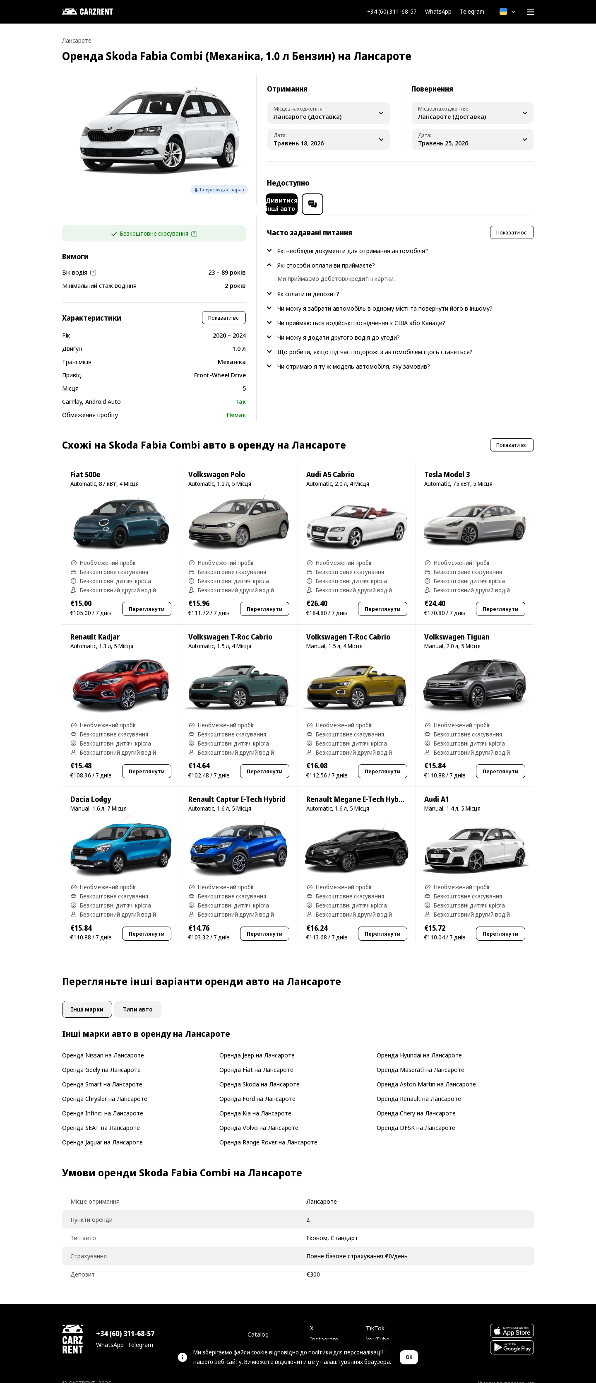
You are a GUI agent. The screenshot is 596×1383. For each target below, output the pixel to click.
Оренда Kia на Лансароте (255, 1102)
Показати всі (224, 307)
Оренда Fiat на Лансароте (256, 1059)
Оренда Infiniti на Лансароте (102, 1102)
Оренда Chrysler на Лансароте (104, 1088)
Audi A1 (436, 788)
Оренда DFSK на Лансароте (416, 1117)
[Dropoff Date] (473, 139)
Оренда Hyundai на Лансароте (419, 1044)
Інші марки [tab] (87, 998)
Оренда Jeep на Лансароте (257, 1044)
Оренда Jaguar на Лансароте (102, 1131)
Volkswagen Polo (216, 463)
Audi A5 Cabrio (330, 463)
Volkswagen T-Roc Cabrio (230, 626)
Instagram (324, 1328)
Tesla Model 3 (447, 463)
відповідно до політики (300, 1352)
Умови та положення (506, 1372)
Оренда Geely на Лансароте (101, 1059)
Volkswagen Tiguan (457, 626)
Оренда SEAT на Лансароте (101, 1117)
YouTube (377, 1328)
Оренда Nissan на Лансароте (103, 1044)
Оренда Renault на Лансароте (419, 1088)
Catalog (258, 1323)
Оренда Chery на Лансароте (416, 1102)
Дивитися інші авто (459, 183)
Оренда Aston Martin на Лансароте (426, 1073)
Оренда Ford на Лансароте (257, 1088)
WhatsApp (438, 11)
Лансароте (76, 40)
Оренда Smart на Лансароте (102, 1073)
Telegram (472, 11)
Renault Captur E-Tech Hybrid (237, 788)
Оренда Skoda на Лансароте (259, 1073)
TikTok (375, 1317)
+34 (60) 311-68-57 (392, 11)
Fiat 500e (85, 463)
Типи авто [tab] (138, 998)
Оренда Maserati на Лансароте (420, 1059)
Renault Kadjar (95, 626)
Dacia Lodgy (90, 788)
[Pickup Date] (328, 139)
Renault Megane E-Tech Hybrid (357, 788)
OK (409, 1357)
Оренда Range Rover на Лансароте (268, 1131)
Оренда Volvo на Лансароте (258, 1117)
